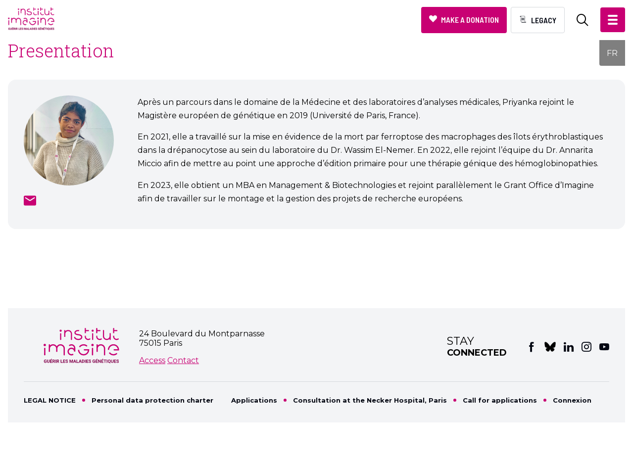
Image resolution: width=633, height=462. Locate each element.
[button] (612, 19)
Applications (254, 400)
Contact (183, 360)
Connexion (572, 400)
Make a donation (470, 19)
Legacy (543, 20)
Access (152, 360)
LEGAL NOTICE (50, 400)
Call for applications (500, 400)
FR (612, 53)
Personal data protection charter (152, 400)
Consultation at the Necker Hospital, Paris (370, 400)
